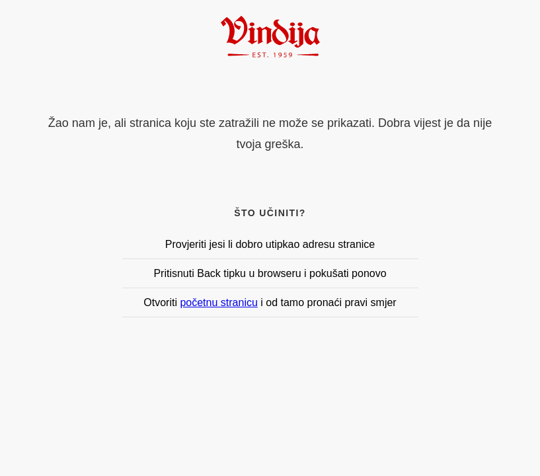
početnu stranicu (218, 302)
